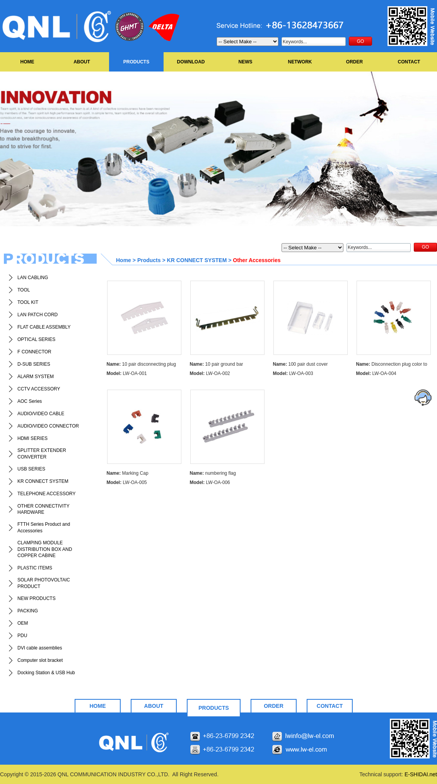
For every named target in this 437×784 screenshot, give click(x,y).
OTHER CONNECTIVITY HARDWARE (43, 509)
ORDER (354, 62)
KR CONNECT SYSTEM (42, 481)
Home (123, 260)
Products (149, 260)
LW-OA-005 (127, 482)
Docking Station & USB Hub (46, 672)
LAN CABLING (32, 277)
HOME (27, 62)
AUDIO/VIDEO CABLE (40, 413)
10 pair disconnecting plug (141, 364)
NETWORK (300, 62)
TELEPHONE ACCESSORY (46, 493)
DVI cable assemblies (39, 648)
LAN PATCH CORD (37, 314)
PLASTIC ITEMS (34, 568)
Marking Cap (128, 473)
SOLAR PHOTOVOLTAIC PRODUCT (43, 583)
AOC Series (29, 401)
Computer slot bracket (40, 660)
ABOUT (81, 62)
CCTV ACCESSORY (38, 389)
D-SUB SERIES (33, 364)
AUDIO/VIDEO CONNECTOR (48, 426)
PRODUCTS (136, 62)
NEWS (246, 62)
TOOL (23, 290)
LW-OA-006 (210, 482)
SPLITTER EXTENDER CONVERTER (41, 454)
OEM (22, 623)
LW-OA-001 (127, 373)
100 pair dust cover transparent (300, 365)
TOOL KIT (27, 302)
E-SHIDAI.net (421, 774)
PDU (22, 635)
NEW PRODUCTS (36, 598)
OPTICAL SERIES (36, 339)
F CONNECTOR (34, 352)
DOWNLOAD (191, 62)
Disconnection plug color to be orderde (391, 365)
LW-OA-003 (293, 373)
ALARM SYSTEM (35, 376)
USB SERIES (31, 469)
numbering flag (213, 473)
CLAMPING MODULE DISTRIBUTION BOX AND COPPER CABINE (44, 549)
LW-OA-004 (376, 373)
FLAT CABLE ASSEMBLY (43, 327)
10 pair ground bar (216, 364)
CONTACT (409, 62)
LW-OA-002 (210, 373)
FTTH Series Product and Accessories (43, 527)
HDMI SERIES (32, 438)
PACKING (27, 611)
